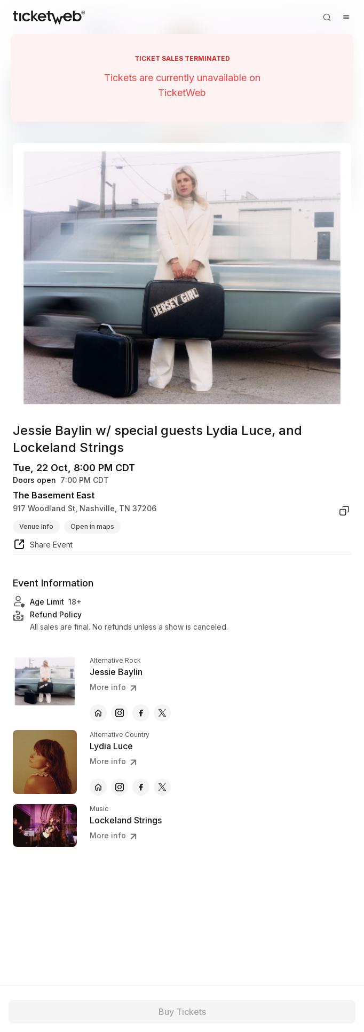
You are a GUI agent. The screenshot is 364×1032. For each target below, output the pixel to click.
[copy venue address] (344, 511)
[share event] (43, 546)
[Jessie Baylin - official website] (98, 712)
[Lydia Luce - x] (162, 787)
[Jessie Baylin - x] (162, 712)
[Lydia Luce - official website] (98, 787)
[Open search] (326, 17)
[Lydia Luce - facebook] (140, 787)
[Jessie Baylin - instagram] (119, 712)
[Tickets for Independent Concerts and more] (49, 17)
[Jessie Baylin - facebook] (140, 712)
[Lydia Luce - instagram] (119, 787)
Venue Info (36, 526)
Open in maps (92, 526)
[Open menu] (346, 17)
